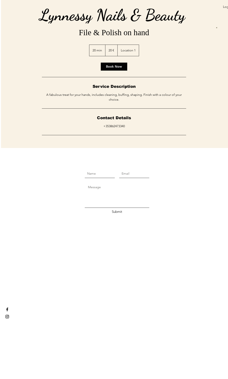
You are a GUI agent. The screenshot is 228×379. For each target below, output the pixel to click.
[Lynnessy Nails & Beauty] (7, 309)
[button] (198, 12)
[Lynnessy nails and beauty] (7, 316)
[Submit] (117, 212)
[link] (114, 67)
